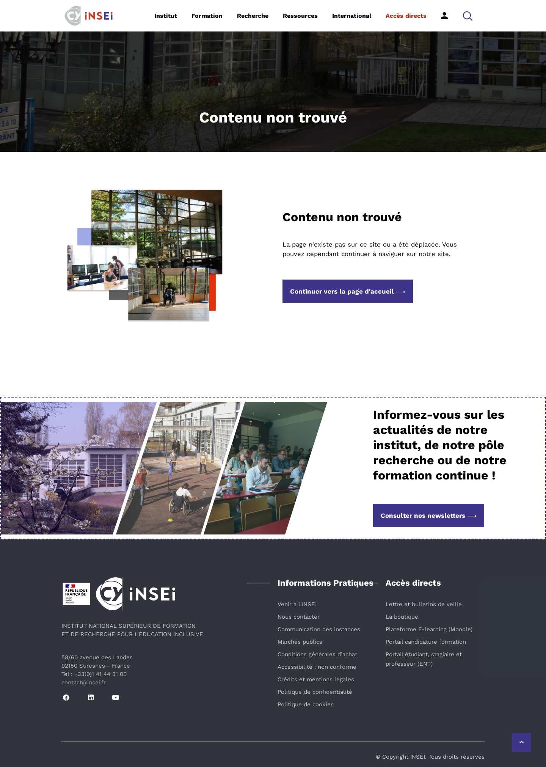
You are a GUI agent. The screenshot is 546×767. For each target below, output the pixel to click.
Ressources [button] (300, 15)
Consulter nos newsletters (429, 515)
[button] (467, 16)
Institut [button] (165, 15)
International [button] (351, 15)
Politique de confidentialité (315, 691)
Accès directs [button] (406, 15)
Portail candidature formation (426, 641)
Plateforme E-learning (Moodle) (429, 629)
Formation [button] (207, 15)
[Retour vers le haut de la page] (521, 742)
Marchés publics (300, 641)
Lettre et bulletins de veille (424, 604)
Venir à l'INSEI (297, 604)
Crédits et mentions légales (316, 679)
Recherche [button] (252, 15)
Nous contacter (299, 616)
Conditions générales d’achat (317, 654)
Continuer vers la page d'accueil (347, 291)
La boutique (402, 616)
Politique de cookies (306, 704)
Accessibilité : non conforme (317, 666)
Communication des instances (319, 629)
